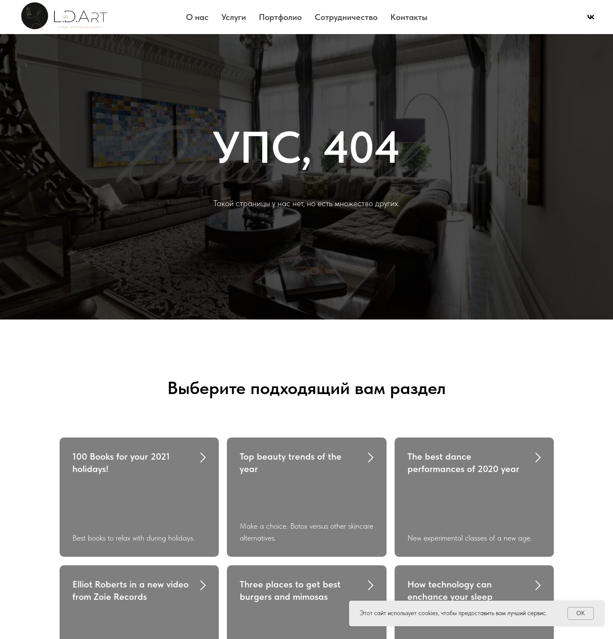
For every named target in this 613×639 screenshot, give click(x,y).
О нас (197, 17)
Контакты (408, 17)
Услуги (233, 17)
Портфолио (280, 17)
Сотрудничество (346, 17)
